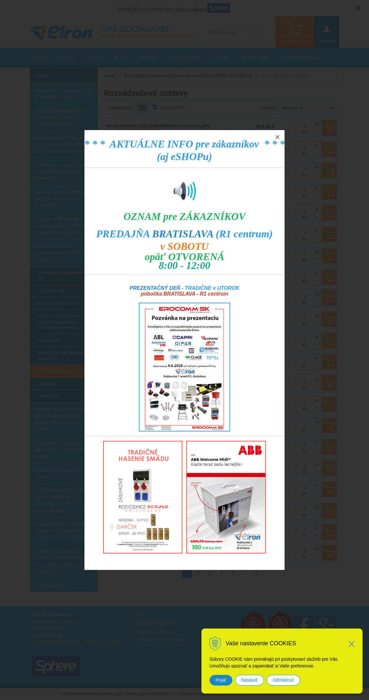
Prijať (221, 680)
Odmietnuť (283, 680)
